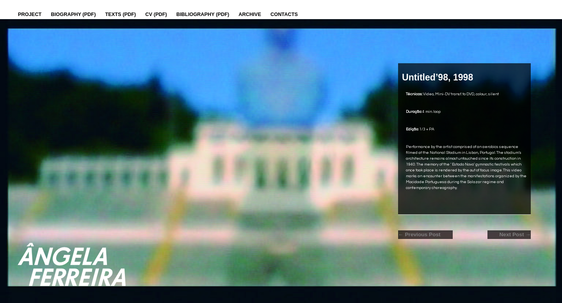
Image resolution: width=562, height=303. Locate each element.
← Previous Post (419, 234)
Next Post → (515, 234)
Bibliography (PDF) (202, 14)
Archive (249, 14)
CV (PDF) (156, 14)
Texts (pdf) (120, 14)
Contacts (284, 14)
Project (29, 14)
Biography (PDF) (73, 14)
